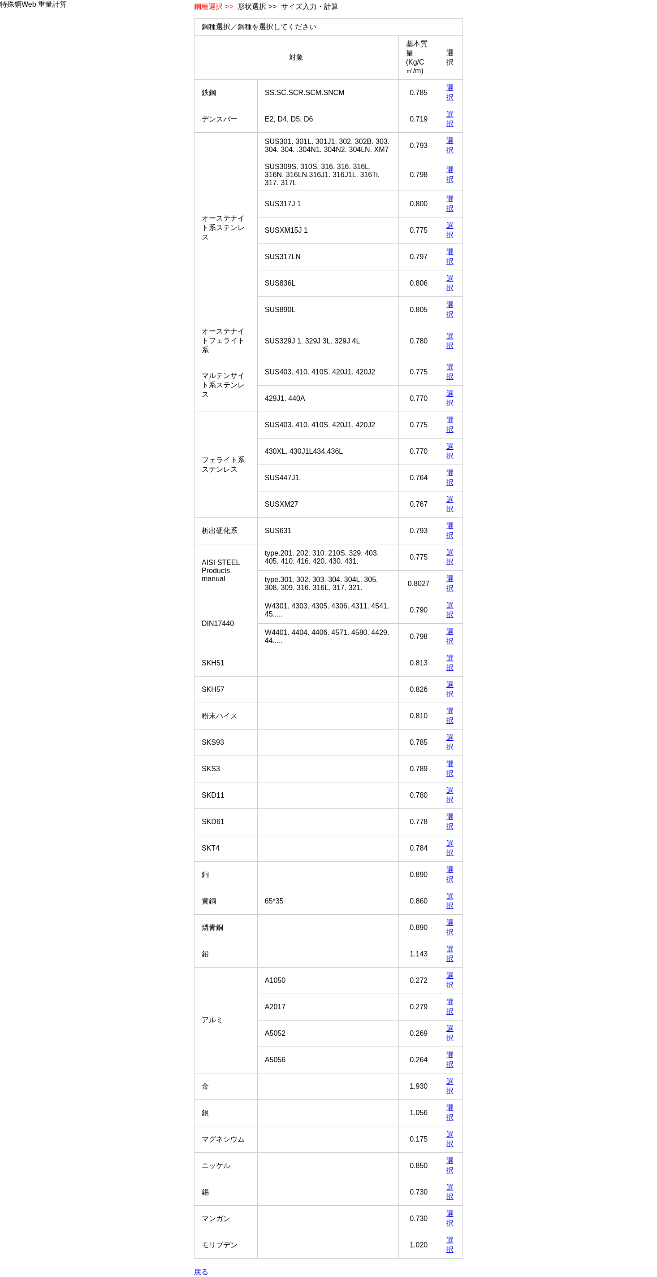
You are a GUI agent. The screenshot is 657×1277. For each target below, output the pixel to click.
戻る (201, 1272)
